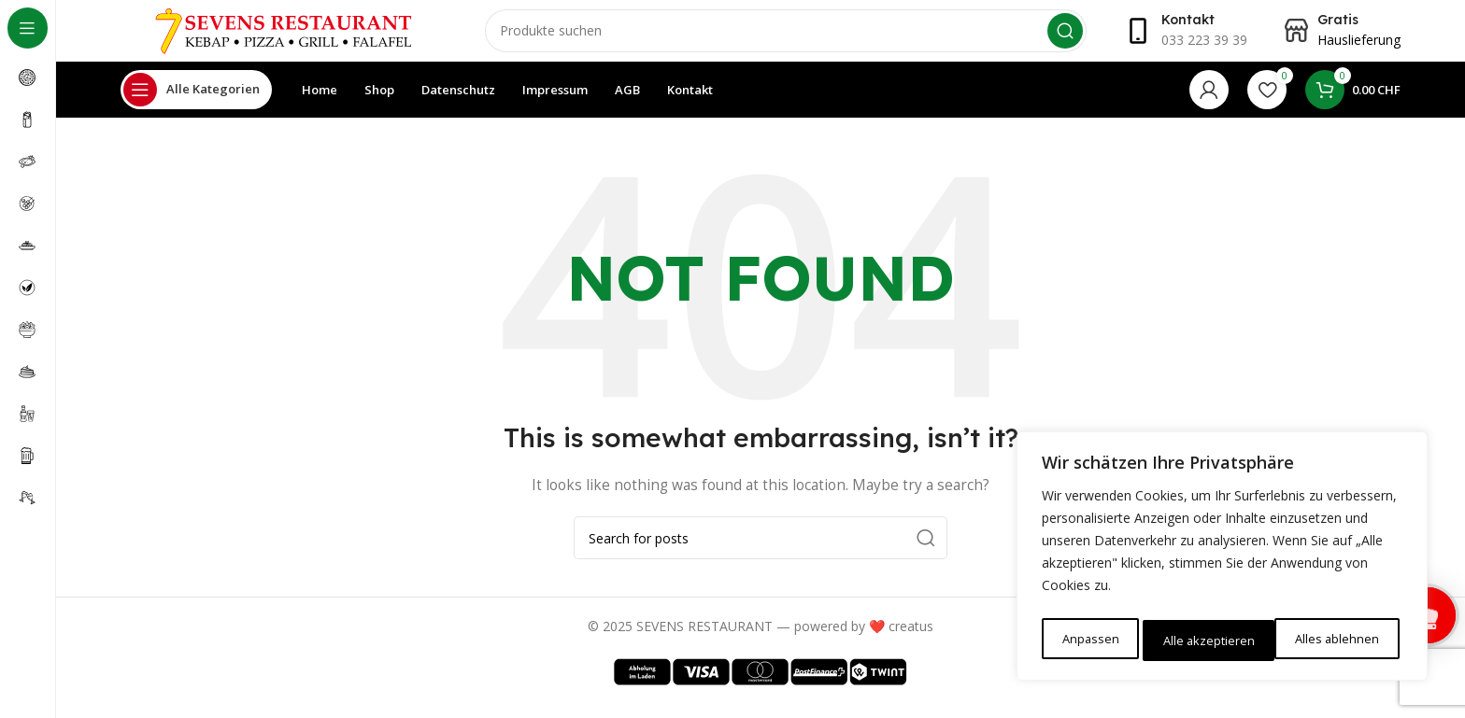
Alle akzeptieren (1337, 640)
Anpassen (1089, 640)
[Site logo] (284, 36)
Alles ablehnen (1203, 640)
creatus (911, 639)
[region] (1222, 560)
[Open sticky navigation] (196, 102)
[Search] (786, 37)
